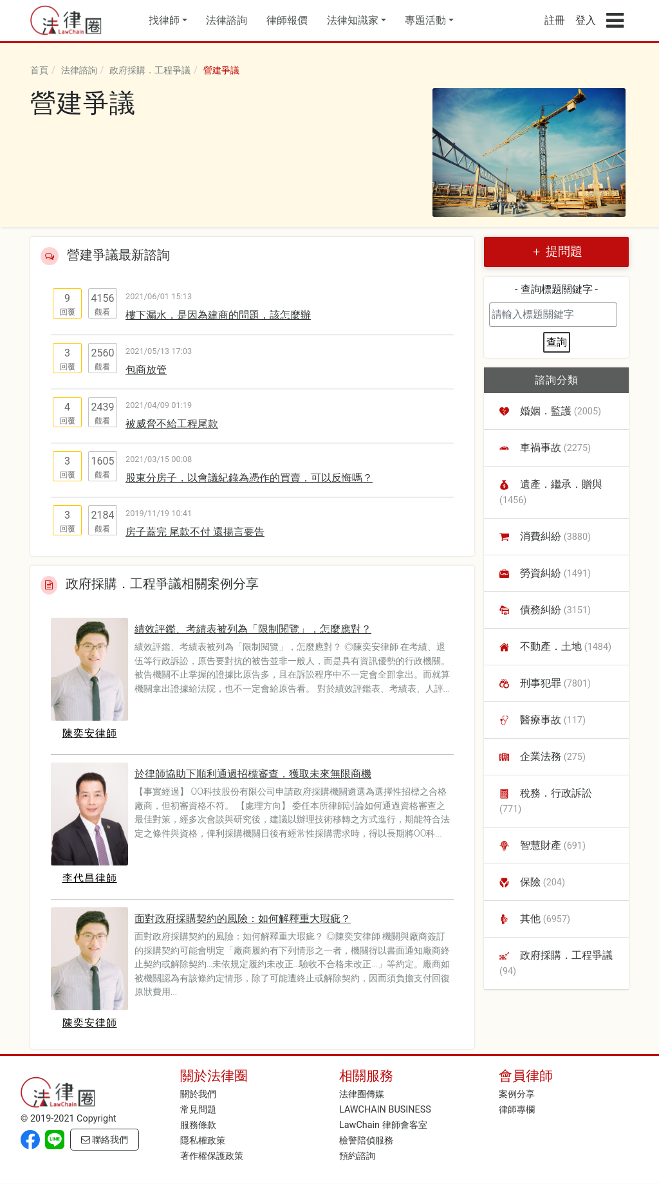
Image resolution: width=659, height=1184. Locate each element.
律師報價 (287, 20)
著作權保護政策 (211, 1156)
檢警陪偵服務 (366, 1140)
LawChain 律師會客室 (383, 1125)
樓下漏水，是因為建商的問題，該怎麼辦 (218, 315)
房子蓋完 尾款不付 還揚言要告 (195, 532)
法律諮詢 (226, 20)
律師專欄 (517, 1109)
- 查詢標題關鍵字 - (556, 289)
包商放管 (146, 370)
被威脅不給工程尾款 (171, 424)
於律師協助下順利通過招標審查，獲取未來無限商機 (253, 774)
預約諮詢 (357, 1156)
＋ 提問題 (556, 251)
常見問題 (198, 1109)
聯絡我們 (105, 1139)
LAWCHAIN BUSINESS (385, 1109)
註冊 (554, 20)
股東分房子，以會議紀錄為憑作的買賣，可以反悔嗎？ (249, 478)
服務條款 (198, 1125)
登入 (585, 20)
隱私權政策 (202, 1140)
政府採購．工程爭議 (149, 70)
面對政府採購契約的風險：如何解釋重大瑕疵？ (243, 918)
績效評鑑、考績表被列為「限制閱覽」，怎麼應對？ (253, 629)
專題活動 (425, 20)
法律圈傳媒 (361, 1094)
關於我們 (198, 1094)
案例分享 (517, 1094)
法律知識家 (352, 20)
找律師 (164, 20)
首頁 (39, 70)
